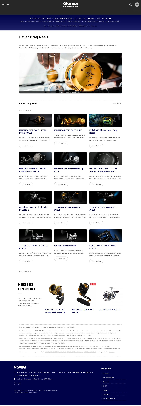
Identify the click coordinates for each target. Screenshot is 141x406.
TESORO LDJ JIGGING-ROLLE (83, 311)
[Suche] (130, 4)
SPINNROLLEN (64, 352)
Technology (93, 11)
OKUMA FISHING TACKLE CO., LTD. (35, 391)
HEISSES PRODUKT (28, 287)
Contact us (116, 352)
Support (80, 11)
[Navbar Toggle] (137, 4)
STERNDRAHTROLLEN (93, 352)
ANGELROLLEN (81, 26)
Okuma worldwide (111, 11)
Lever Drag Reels (92, 26)
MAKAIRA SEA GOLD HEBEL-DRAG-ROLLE (55, 311)
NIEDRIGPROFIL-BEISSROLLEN (77, 352)
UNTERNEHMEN (41, 11)
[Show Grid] (118, 103)
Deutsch (5, 4)
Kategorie (51, 26)
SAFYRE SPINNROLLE (110, 310)
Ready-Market (33, 393)
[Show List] (120, 103)
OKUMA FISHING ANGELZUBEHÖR (65, 26)
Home (45, 26)
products (57, 11)
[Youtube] (19, 384)
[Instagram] (15, 384)
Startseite (26, 11)
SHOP (69, 11)
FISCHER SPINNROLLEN (52, 352)
